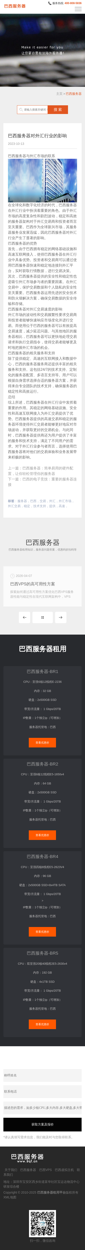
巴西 (33, 501)
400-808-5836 (73, 3)
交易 (43, 501)
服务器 (22, 501)
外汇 (52, 501)
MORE (42, 617)
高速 (62, 506)
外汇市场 (65, 501)
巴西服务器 (74, 93)
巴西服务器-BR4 (42, 856)
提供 (52, 506)
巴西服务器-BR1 (42, 671)
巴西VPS (45, 1170)
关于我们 (11, 1170)
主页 (59, 93)
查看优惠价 (42, 742)
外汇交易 (14, 506)
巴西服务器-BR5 (42, 953)
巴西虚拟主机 (64, 1170)
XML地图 (9, 1197)
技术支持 (39, 506)
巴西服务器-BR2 (42, 764)
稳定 (27, 506)
